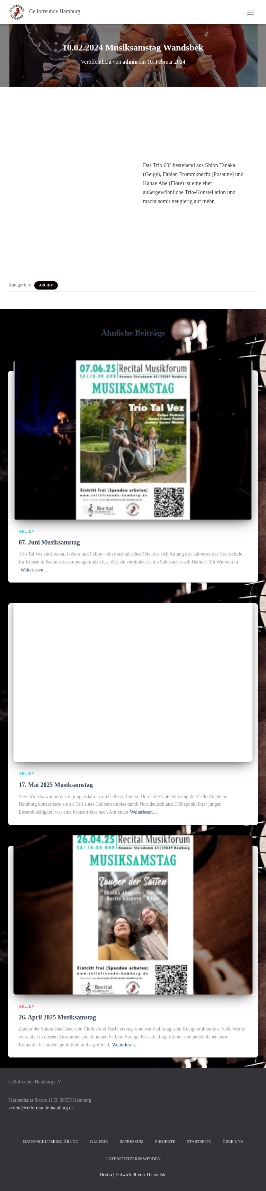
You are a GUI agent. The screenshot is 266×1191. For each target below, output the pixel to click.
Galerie (99, 1141)
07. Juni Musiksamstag (49, 542)
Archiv (46, 285)
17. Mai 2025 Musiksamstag (56, 784)
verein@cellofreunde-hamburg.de (41, 1107)
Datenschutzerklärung (51, 1141)
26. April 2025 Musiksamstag (57, 1017)
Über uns (232, 1141)
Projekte (165, 1141)
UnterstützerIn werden (132, 1158)
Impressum (131, 1141)
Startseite (199, 1141)
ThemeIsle (156, 1174)
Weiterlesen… (34, 569)
